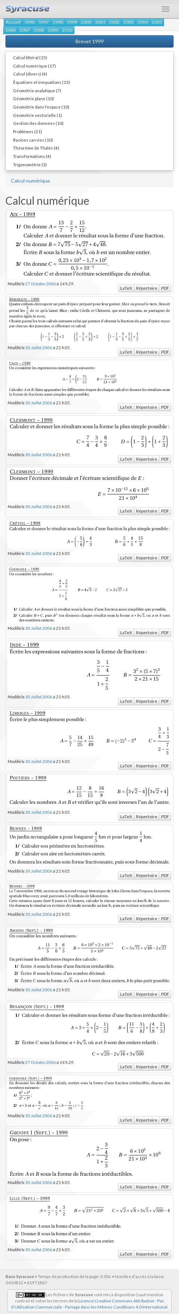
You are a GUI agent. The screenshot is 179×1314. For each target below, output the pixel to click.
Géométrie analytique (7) (37, 90)
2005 (157, 22)
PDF (165, 288)
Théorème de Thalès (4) (36, 147)
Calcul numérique (30, 180)
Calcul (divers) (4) (30, 73)
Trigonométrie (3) (30, 164)
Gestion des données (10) (38, 123)
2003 (128, 22)
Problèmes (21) (27, 131)
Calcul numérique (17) (34, 65)
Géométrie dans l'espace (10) (41, 106)
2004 (143, 22)
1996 (29, 22)
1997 (43, 22)
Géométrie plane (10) (33, 98)
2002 (114, 22)
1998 (58, 22)
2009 (53, 30)
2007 (25, 30)
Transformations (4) (32, 156)
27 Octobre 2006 (40, 283)
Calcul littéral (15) (30, 57)
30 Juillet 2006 (38, 347)
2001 (100, 22)
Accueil (13, 22)
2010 (67, 30)
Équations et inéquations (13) (41, 82)
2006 (10, 30)
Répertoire (146, 288)
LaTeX (126, 288)
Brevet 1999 (90, 41)
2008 (39, 30)
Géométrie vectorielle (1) (37, 115)
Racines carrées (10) (33, 139)
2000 (86, 22)
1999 (72, 22)
